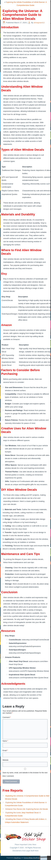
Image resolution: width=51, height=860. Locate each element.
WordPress (17, 858)
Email (5, 750)
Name (5, 741)
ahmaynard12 (39, 23)
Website (5, 760)
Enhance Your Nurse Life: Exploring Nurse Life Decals (26, 809)
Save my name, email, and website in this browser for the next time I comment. (25, 774)
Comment (7, 717)
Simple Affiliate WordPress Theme (34, 858)
